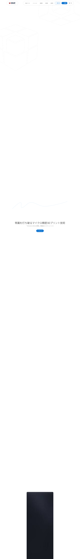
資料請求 (52, 3)
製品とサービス (27, 3)
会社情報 (46, 3)
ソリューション (35, 3)
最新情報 (41, 3)
